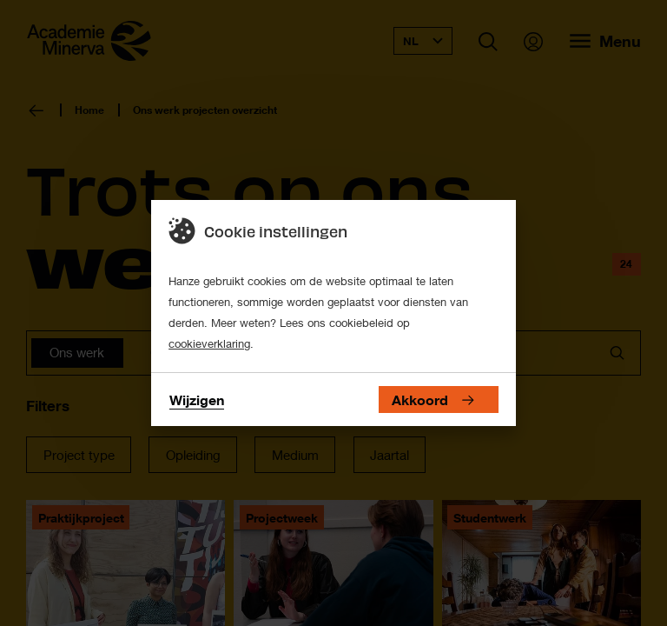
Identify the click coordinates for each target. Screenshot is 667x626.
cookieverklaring (209, 343)
